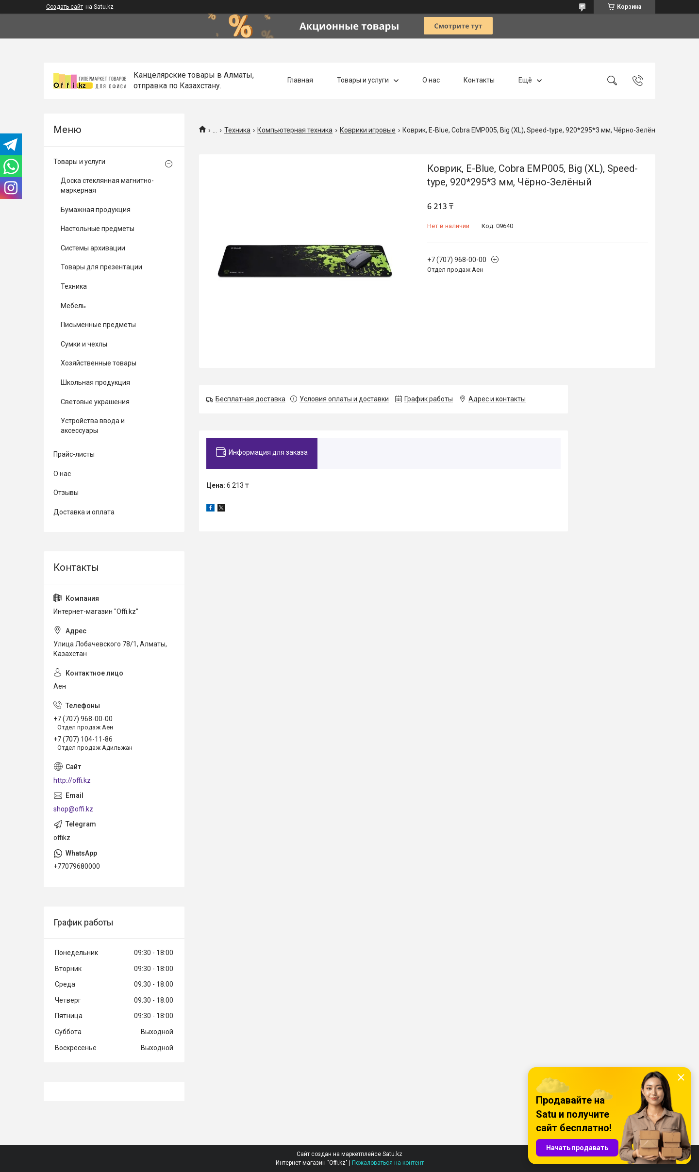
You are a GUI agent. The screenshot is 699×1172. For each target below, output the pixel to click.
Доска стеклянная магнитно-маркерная (107, 185)
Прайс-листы (74, 454)
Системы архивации (93, 248)
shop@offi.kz (73, 809)
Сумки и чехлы (84, 344)
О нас (431, 80)
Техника (237, 130)
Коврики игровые (368, 130)
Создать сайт (64, 6)
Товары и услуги (363, 80)
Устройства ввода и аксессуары (93, 425)
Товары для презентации (101, 267)
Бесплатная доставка (250, 399)
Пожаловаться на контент (388, 1162)
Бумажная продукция (96, 210)
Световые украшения (95, 402)
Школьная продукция (95, 382)
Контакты (479, 80)
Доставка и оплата (84, 512)
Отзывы (66, 492)
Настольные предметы (97, 228)
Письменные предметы (98, 325)
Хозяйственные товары (98, 363)
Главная (300, 80)
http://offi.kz (72, 780)
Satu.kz (392, 1154)
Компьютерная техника (295, 130)
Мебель (73, 306)
